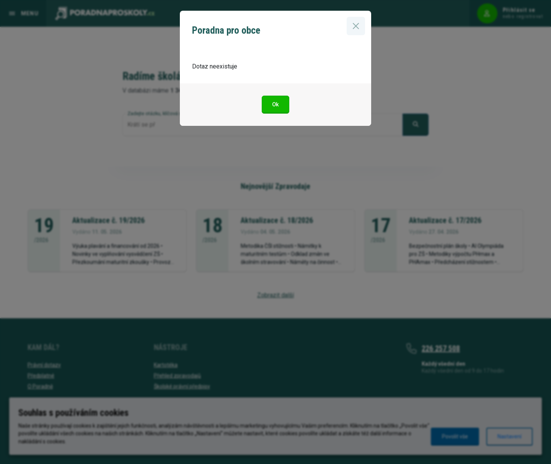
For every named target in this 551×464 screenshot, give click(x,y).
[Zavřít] (356, 26)
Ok (275, 104)
